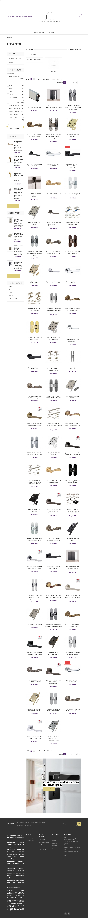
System (16, 100)
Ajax (16, 88)
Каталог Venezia (16, 120)
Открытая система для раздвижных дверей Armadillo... (34, 195)
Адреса (54, 848)
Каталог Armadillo (16, 103)
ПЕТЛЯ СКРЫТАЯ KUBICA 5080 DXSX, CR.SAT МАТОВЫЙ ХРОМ (34, 597)
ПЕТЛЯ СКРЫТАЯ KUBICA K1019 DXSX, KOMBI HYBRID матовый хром (72, 107)
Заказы (54, 840)
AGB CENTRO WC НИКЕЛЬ (34, 625)
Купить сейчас (49, 788)
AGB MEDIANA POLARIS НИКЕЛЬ (18, 234)
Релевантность (57, 79)
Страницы (59, 82)
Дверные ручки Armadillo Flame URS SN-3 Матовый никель (72, 597)
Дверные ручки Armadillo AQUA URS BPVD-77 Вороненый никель (53, 224)
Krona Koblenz (16, 97)
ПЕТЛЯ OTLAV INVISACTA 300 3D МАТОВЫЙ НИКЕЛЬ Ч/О (53, 136)
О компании (42, 839)
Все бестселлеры (13, 276)
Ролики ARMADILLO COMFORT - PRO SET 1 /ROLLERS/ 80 (53, 368)
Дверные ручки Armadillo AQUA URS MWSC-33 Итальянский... (72, 339)
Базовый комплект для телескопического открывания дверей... (72, 568)
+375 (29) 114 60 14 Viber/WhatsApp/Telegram (19, 14)
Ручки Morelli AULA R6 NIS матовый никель (18, 143)
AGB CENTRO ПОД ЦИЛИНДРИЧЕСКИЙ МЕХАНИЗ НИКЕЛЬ (53, 738)
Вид (27, 79)
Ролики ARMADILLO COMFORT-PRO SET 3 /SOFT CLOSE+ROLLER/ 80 (34, 482)
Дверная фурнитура (39, 30)
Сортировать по (43, 79)
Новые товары (30, 837)
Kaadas (16, 94)
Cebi (16, 91)
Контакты (51, 30)
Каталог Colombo (16, 106)
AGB (16, 86)
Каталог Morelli (16, 114)
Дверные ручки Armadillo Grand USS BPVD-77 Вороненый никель (53, 681)
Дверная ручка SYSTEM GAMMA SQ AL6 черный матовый (73, 165)
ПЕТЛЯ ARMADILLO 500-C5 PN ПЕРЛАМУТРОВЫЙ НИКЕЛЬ (19, 220)
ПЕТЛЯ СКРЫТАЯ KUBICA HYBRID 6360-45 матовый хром (53, 310)
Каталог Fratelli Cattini (16, 108)
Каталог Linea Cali (16, 111)
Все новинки (13, 205)
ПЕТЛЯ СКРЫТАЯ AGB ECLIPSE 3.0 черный (18, 262)
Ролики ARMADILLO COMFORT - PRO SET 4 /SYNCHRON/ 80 (72, 511)
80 (76, 82)
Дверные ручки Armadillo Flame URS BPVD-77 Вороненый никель (53, 511)
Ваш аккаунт (56, 834)
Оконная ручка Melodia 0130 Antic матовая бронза (18, 158)
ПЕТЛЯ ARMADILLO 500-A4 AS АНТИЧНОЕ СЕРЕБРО (19, 247)
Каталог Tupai (16, 117)
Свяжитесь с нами (31, 840)
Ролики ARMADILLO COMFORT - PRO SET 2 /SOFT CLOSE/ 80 (53, 425)
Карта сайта (42, 849)
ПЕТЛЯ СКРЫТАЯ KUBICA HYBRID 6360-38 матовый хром (34, 253)
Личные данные (56, 837)
